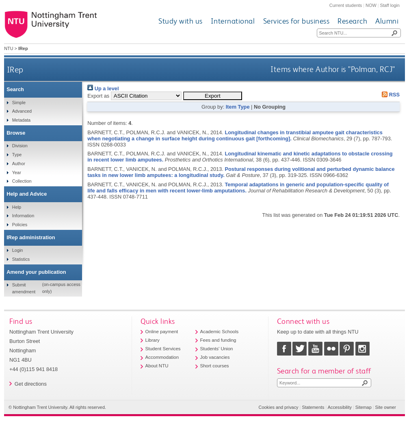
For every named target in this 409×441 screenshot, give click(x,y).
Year (16, 172)
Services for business (296, 21)
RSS (389, 95)
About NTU (157, 365)
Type (17, 154)
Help (16, 207)
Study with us (180, 21)
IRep (15, 69)
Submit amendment (23, 288)
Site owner (385, 407)
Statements (313, 407)
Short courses (214, 365)
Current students (345, 5)
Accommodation (162, 357)
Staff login (390, 5)
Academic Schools (219, 331)
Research (352, 21)
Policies (19, 224)
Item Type (238, 107)
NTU (8, 48)
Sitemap (363, 407)
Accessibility (340, 407)
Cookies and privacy (279, 407)
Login (17, 250)
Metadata (21, 120)
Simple (19, 102)
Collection (22, 181)
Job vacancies (215, 357)
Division (20, 145)
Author (18, 163)
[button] (212, 96)
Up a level (103, 88)
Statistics (21, 259)
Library (152, 340)
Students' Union (216, 348)
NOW (371, 5)
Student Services (163, 348)
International (233, 21)
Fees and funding (218, 340)
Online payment (161, 331)
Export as (98, 96)
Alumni (386, 21)
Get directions (31, 384)
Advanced (22, 111)
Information (23, 215)
